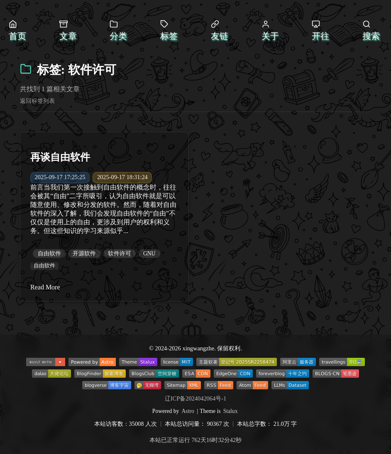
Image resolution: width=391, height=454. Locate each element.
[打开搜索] (372, 31)
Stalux (230, 411)
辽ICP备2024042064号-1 (195, 398)
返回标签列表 (37, 100)
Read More (45, 287)
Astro (188, 411)
